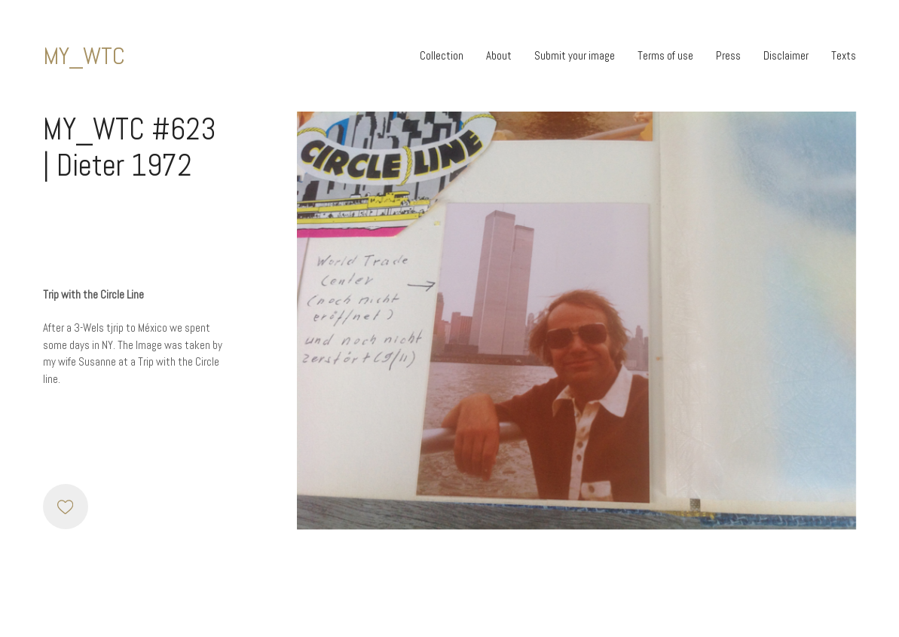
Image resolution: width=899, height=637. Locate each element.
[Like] (65, 506)
